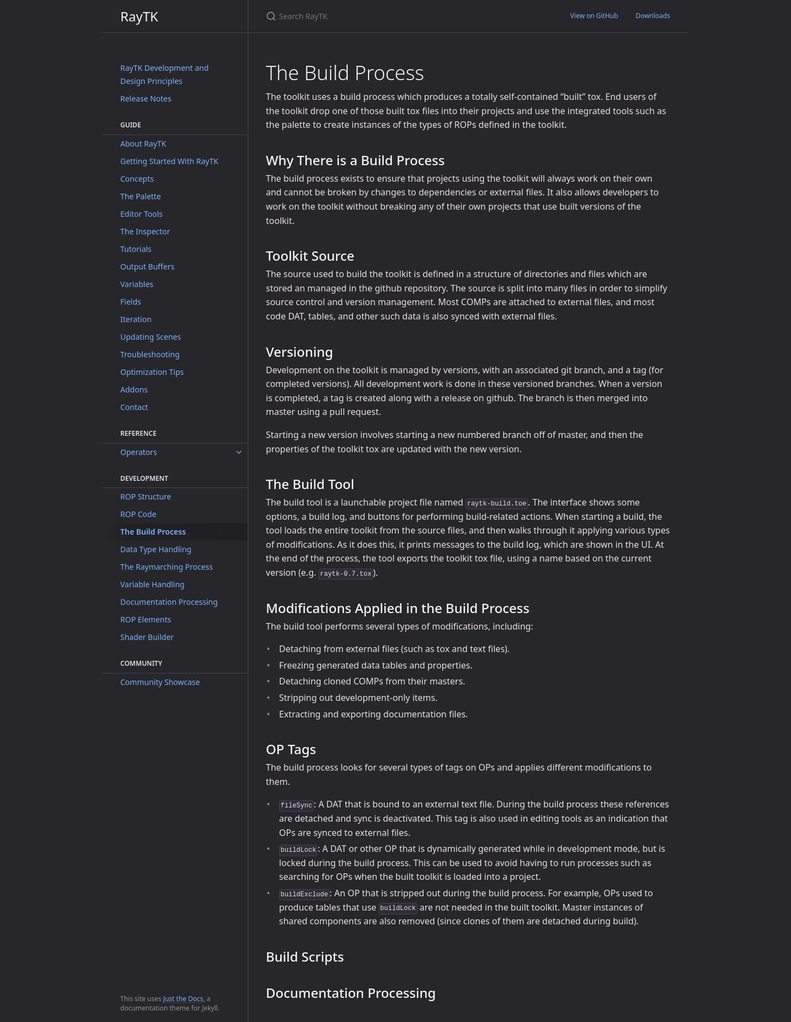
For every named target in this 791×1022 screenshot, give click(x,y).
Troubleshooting (150, 354)
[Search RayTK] (395, 16)
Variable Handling (152, 584)
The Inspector (145, 231)
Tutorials (136, 249)
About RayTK (143, 143)
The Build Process (153, 531)
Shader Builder (147, 637)
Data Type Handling (155, 549)
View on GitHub (594, 15)
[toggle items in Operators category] (239, 452)
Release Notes (145, 98)
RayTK (139, 16)
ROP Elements (145, 619)
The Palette (140, 196)
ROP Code (138, 514)
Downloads (653, 15)
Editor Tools (141, 214)
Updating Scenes (150, 337)
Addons (134, 389)
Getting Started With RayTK (169, 161)
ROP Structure (145, 496)
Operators (138, 452)
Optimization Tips (152, 372)
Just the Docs (183, 998)
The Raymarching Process (166, 566)
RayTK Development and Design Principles (164, 74)
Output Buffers (147, 266)
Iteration (136, 319)
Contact (134, 407)
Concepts (137, 178)
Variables (136, 284)
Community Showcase (160, 682)
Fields (130, 301)
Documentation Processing (169, 602)
